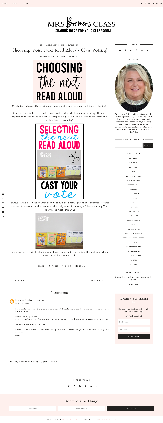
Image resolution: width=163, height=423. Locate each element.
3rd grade (134, 167)
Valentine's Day (134, 255)
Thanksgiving (133, 251)
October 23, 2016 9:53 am (36, 300)
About (15, 3)
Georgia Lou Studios (109, 419)
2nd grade (45, 45)
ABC (133, 172)
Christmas (134, 189)
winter (133, 260)
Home (4, 3)
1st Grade (133, 158)
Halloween (134, 211)
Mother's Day (134, 229)
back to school (59, 45)
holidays (133, 216)
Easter (134, 198)
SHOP (25, 3)
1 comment (72, 57)
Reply (17, 335)
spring (134, 242)
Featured (133, 207)
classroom (73, 45)
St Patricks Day (133, 247)
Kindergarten (133, 220)
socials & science (133, 233)
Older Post (97, 280)
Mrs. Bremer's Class (72, 419)
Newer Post (21, 280)
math (133, 225)
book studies (133, 180)
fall (134, 202)
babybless (19, 300)
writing (133, 264)
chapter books (134, 185)
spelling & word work (133, 238)
